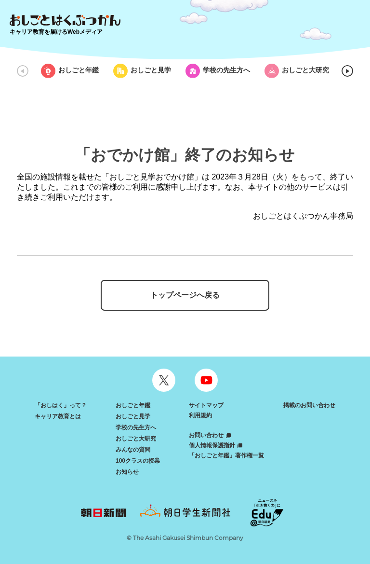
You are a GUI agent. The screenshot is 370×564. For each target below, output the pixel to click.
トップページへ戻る (185, 295)
